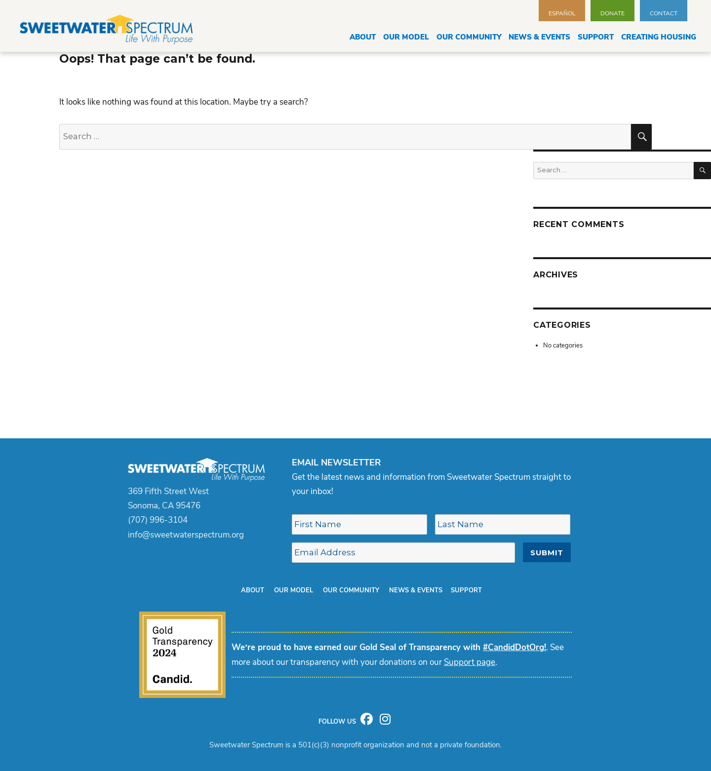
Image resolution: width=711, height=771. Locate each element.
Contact (663, 13)
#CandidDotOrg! (514, 647)
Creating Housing (658, 37)
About (363, 37)
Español (562, 13)
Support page (469, 662)
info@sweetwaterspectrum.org (186, 534)
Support (596, 37)
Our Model (406, 37)
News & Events (539, 37)
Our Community (469, 37)
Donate (612, 13)
